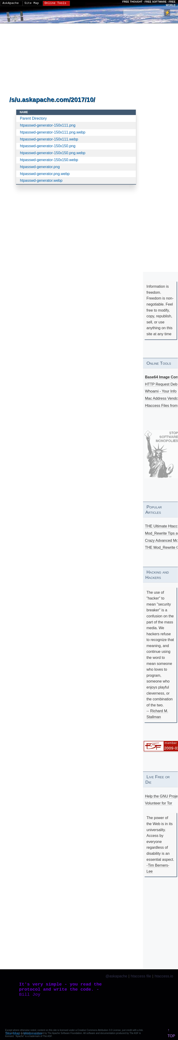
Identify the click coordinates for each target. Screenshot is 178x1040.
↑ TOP (171, 1033)
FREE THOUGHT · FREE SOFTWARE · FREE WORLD (148, 3)
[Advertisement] (76, 60)
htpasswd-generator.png (40, 167)
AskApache (11, 3)
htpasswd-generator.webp (41, 180)
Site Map (31, 3)
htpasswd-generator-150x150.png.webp (52, 153)
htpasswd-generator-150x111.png (47, 125)
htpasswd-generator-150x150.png (47, 146)
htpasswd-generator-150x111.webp (49, 139)
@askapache (116, 976)
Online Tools (55, 3)
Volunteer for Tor (158, 803)
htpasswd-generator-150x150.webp (49, 160)
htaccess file (141, 976)
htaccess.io (164, 976)
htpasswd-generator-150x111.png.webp (52, 132)
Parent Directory (33, 118)
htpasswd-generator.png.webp (45, 174)
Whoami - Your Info (161, 391)
